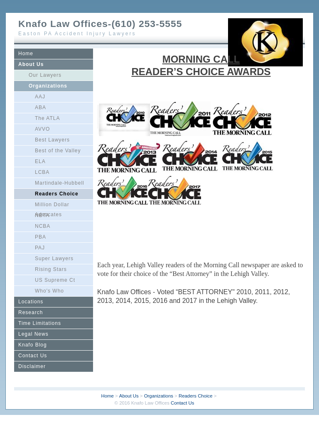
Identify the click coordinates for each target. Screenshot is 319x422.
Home (25, 53)
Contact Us (32, 356)
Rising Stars (51, 269)
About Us (31, 64)
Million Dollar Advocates (52, 206)
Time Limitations (39, 323)
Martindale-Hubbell (59, 183)
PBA (40, 237)
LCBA (42, 172)
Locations (30, 302)
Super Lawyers (54, 258)
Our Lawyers (45, 75)
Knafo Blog (32, 345)
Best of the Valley (58, 151)
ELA (40, 161)
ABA (40, 107)
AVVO (42, 129)
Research (30, 312)
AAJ (40, 97)
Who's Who (49, 291)
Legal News (33, 334)
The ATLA (47, 118)
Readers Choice (57, 194)
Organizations (48, 86)
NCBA (42, 226)
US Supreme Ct (55, 280)
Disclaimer (32, 366)
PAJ (40, 248)
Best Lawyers (52, 140)
